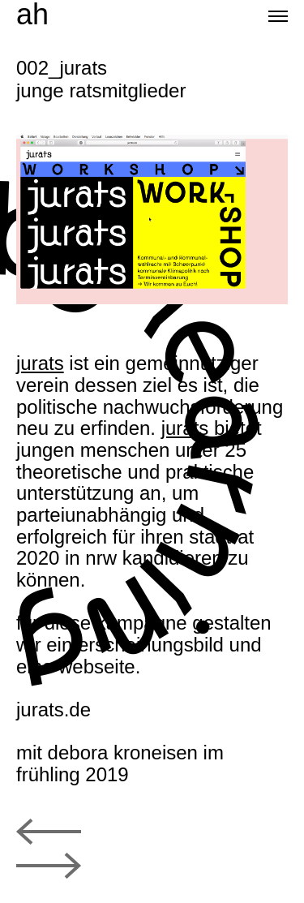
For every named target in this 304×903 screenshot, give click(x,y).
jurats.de (53, 709)
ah (32, 14)
